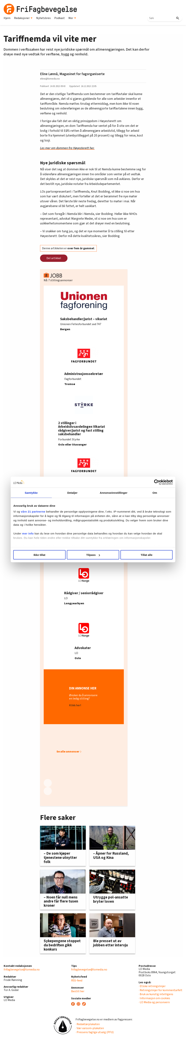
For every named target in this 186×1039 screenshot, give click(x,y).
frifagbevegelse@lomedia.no (22, 970)
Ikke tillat (39, 554)
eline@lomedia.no (50, 79)
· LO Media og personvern (154, 1002)
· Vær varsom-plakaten (90, 1028)
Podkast (59, 18)
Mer (72, 18)
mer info (28, 533)
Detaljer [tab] (72, 492)
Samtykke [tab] (31, 492)
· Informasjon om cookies (154, 998)
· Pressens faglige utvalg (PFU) (95, 1032)
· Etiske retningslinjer (152, 986)
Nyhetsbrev (43, 18)
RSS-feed (76, 981)
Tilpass (93, 554)
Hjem (7, 18)
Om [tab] (154, 492)
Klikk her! (75, 705)
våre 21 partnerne (33, 511)
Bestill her (77, 991)
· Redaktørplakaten (88, 1024)
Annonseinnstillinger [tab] (113, 492)
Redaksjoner (23, 18)
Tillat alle (146, 554)
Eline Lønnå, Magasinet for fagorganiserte (72, 74)
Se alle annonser (68, 752)
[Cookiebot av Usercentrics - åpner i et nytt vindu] (157, 482)
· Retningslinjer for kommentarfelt (160, 990)
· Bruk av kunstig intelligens (156, 994)
